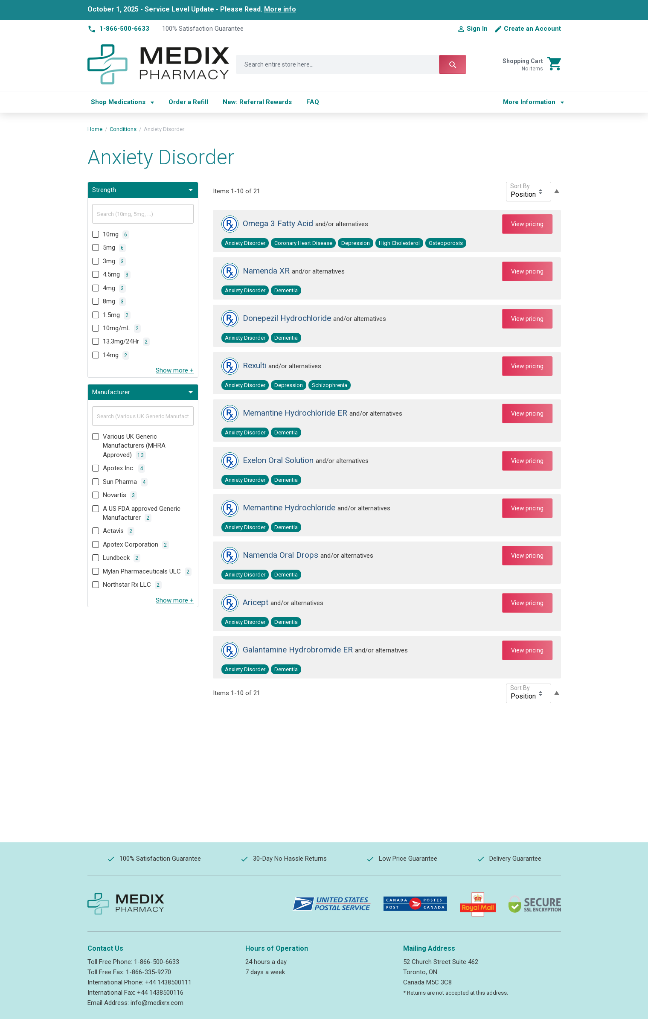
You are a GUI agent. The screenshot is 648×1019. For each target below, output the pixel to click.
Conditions (123, 129)
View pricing (527, 224)
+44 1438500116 (160, 992)
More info (280, 9)
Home (94, 129)
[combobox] (351, 64)
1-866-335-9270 (148, 972)
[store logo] (158, 64)
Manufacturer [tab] (111, 392)
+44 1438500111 (168, 982)
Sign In (477, 28)
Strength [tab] (104, 190)
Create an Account (532, 28)
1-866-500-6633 (156, 962)
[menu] (289, 102)
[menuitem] (122, 102)
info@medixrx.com (157, 1003)
